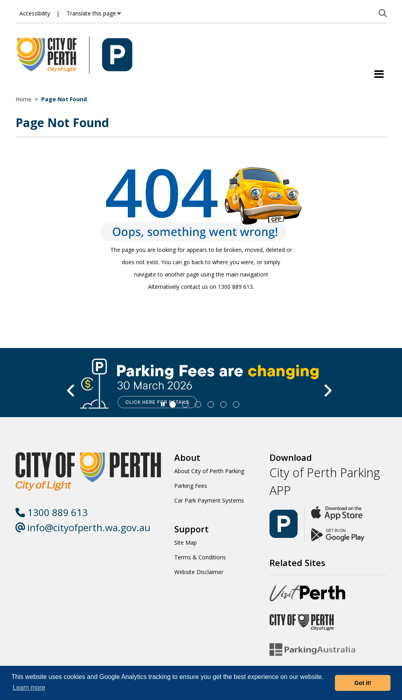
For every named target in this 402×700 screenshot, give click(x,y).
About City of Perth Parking (209, 471)
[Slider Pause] (163, 404)
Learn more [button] (29, 687)
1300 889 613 (51, 512)
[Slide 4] (223, 404)
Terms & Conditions (200, 557)
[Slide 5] (236, 404)
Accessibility (34, 13)
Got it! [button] (362, 683)
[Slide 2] (198, 404)
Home (23, 99)
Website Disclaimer (198, 572)
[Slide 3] (211, 404)
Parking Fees (190, 485)
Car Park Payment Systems (209, 500)
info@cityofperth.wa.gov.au (82, 527)
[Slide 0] (172, 404)
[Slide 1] (185, 404)
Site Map (185, 542)
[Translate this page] (93, 13)
